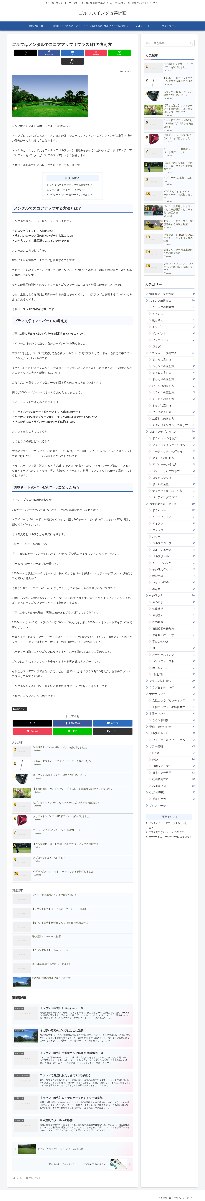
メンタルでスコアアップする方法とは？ (71, 176)
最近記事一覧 (164, 1191)
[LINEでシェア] (103, 53)
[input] (169, 43)
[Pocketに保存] (82, 53)
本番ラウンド (19, 701)
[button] (123, 53)
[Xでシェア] (21, 53)
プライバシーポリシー (184, 1191)
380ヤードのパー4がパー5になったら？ (71, 186)
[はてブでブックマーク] (62, 53)
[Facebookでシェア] (42, 53)
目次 (68, 169)
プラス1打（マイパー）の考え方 (67, 181)
